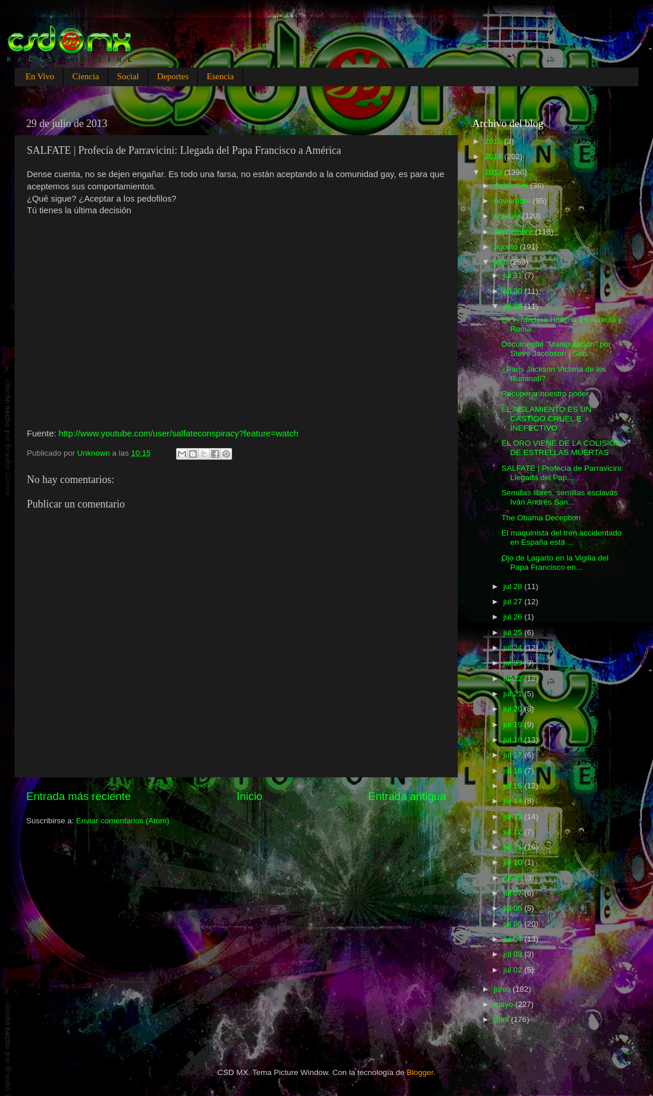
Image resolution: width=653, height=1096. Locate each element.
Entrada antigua (407, 796)
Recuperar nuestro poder (545, 393)
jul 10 (513, 862)
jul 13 (513, 816)
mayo (504, 1004)
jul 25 (513, 632)
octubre (508, 216)
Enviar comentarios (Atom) (123, 820)
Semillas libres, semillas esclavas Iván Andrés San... (559, 497)
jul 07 (513, 893)
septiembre (514, 231)
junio (503, 989)
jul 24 (513, 647)
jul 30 (513, 291)
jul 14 (513, 801)
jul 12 (513, 831)
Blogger (420, 1072)
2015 (494, 141)
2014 (494, 156)
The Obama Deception (541, 517)
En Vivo (40, 76)
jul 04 (513, 939)
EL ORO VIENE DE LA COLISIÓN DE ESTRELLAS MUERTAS (561, 448)
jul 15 (513, 785)
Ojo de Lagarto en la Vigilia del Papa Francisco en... (555, 563)
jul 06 (513, 908)
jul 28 (513, 586)
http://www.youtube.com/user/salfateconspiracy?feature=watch (178, 433)
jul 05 (513, 923)
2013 (494, 172)
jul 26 (513, 616)
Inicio (249, 796)
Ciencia (85, 76)
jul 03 (513, 954)
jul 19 (513, 724)
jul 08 (513, 877)
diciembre (512, 185)
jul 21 (513, 693)
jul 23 (513, 662)
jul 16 (513, 770)
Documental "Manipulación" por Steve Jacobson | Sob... (556, 349)
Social (128, 76)
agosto (506, 246)
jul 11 (513, 847)
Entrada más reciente (78, 796)
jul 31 (513, 275)
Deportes (172, 76)
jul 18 (513, 739)
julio (502, 262)
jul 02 (513, 969)
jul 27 (513, 601)
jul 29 (513, 306)
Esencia (220, 76)
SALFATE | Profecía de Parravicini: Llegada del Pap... (562, 473)
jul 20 (513, 708)
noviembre (513, 200)
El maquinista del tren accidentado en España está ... (561, 537)
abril (502, 1019)
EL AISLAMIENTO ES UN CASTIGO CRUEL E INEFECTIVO (546, 418)
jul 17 (513, 754)
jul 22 (513, 678)
